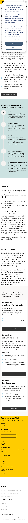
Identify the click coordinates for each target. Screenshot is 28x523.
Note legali (13, 519)
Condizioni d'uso (4, 517)
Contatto (3, 503)
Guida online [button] (7, 455)
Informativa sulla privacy (14, 517)
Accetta (14, 43)
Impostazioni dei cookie (21, 519)
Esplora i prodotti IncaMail (9, 94)
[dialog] (14, 27)
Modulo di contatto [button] (9, 436)
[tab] (26, 2)
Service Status (4, 509)
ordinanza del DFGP (10, 259)
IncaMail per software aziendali (9, 493)
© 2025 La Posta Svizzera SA (7, 514)
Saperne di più (14, 328)
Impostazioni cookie (14, 39)
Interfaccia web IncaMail (7, 496)
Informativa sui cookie (5, 519)
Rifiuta (14, 47)
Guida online (4, 506)
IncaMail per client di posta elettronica (11, 490)
